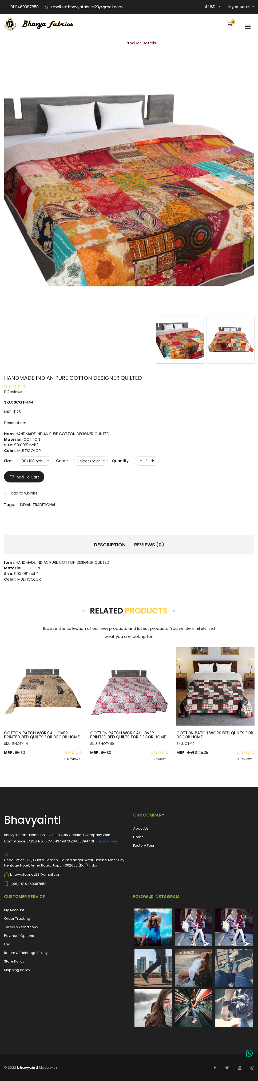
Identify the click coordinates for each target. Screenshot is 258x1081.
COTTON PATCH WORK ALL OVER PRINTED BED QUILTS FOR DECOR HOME (42, 735)
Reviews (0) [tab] (149, 544)
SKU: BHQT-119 (102, 743)
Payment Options (19, 935)
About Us (141, 828)
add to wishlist (20, 493)
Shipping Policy (17, 969)
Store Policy (14, 961)
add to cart (24, 476)
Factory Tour (143, 845)
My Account (241, 6)
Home (108, 43)
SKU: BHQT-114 (16, 743)
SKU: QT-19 (185, 743)
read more (107, 841)
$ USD (212, 6)
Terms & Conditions (21, 927)
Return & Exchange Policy (25, 952)
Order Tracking (17, 918)
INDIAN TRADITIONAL (38, 504)
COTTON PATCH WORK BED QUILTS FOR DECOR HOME (214, 735)
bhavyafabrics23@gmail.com (95, 7)
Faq (7, 944)
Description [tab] (110, 544)
